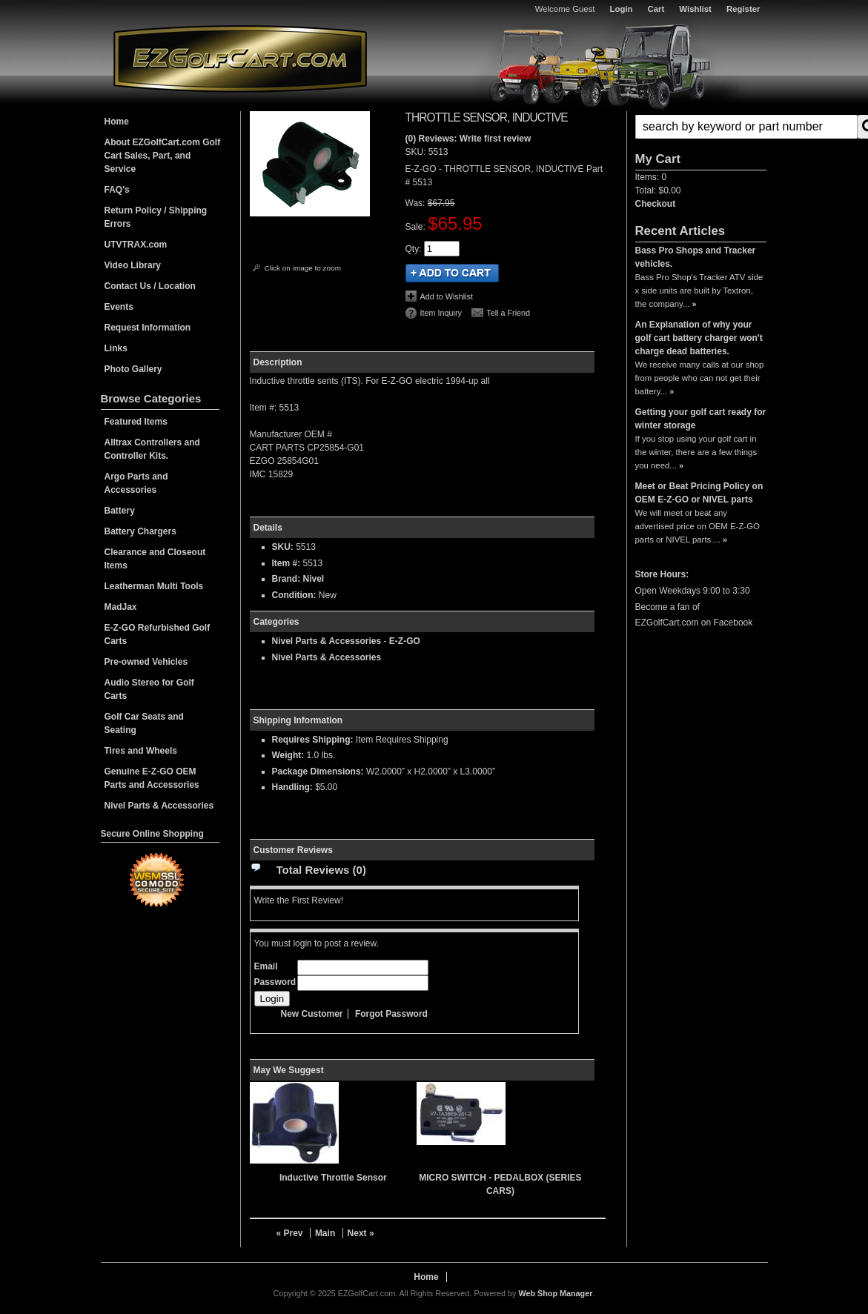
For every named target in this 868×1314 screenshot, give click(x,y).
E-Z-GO (404, 641)
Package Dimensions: (318, 771)
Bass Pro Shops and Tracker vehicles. (695, 257)
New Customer (312, 1014)
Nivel (314, 579)
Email (266, 966)
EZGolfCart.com (240, 58)
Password (275, 982)
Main (325, 1233)
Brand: (286, 579)
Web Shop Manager (555, 1293)
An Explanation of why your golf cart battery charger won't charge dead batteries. (699, 337)
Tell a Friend (508, 312)
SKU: (416, 152)
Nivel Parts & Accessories (327, 641)
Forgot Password (391, 1014)
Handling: (292, 787)
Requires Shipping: (313, 739)
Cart (656, 8)
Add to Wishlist (446, 296)
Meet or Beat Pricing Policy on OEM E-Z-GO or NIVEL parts (699, 493)
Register (743, 8)
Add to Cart (452, 273)
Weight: (288, 755)
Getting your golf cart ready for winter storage (700, 419)
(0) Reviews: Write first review (468, 138)
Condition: (294, 595)
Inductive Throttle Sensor (333, 1177)
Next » (361, 1233)
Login (621, 8)
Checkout (655, 204)
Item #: (287, 563)
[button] (700, 127)
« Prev (289, 1233)
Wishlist (695, 8)
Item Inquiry (441, 312)
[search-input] (746, 127)
